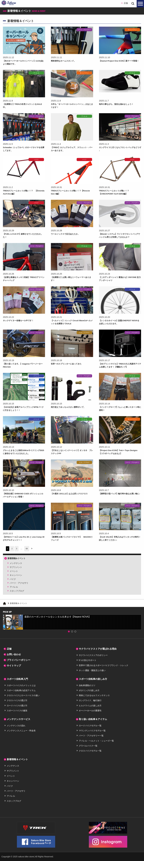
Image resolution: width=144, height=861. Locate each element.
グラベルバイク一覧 (88, 746)
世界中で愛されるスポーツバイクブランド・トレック (103, 665)
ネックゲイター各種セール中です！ (20, 320)
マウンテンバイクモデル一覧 (92, 730)
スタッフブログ (17, 591)
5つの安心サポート (87, 660)
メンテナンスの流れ (16, 725)
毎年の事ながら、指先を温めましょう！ (119, 104)
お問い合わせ (14, 654)
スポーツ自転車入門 (17, 679)
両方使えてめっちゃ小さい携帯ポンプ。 (71, 407)
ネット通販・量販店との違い (92, 670)
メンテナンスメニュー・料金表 (21, 730)
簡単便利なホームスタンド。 (65, 60)
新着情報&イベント (16, 558)
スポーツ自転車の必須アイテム (21, 690)
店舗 (126, 3)
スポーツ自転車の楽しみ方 (93, 679)
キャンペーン (16, 575)
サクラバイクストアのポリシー (93, 655)
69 (27, 549)
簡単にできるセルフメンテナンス (94, 695)
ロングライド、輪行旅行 (90, 700)
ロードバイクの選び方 (17, 705)
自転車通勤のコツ (87, 685)
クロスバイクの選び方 (17, 700)
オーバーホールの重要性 (90, 710)
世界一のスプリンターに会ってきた (68, 363)
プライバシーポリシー (18, 660)
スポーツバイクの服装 (17, 710)
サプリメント (16, 567)
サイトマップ (14, 665)
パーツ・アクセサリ (19, 583)
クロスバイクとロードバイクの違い (23, 695)
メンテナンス (16, 563)
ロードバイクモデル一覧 (90, 725)
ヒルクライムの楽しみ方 (90, 705)
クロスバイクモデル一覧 (90, 751)
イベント (14, 571)
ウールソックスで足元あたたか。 (67, 234)
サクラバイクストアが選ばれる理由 (97, 649)
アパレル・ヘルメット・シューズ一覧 (96, 741)
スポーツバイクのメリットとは (21, 685)
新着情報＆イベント (17, 759)
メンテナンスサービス (18, 719)
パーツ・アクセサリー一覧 (91, 735)
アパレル (14, 587)
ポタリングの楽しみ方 (89, 690)
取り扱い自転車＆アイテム (93, 719)
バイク (13, 579)
